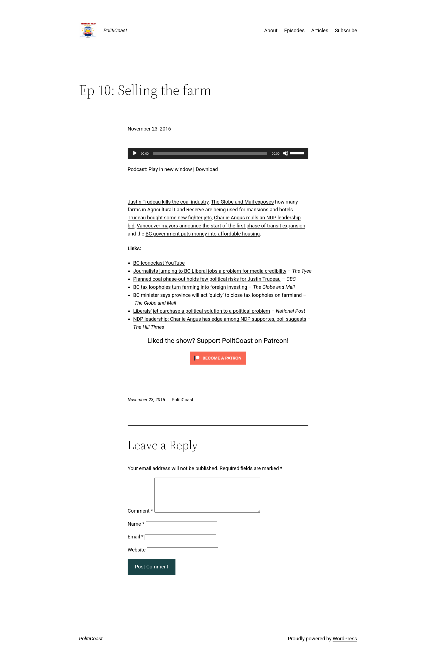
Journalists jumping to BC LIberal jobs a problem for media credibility (209, 271)
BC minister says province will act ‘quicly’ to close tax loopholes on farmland (217, 295)
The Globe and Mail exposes (242, 202)
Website (136, 556)
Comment (140, 517)
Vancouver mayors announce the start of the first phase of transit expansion (221, 226)
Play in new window (170, 169)
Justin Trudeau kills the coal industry (168, 202)
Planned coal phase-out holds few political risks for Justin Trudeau (207, 279)
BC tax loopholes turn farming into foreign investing (190, 287)
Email (135, 543)
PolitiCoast (115, 30)
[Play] (135, 153)
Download (207, 169)
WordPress (345, 645)
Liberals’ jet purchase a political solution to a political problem (201, 311)
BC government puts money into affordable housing (202, 234)
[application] (218, 153)
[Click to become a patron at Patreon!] (218, 365)
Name (136, 530)
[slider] (210, 153)
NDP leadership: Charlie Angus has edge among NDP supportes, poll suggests (219, 319)
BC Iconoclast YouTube (159, 263)
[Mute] (285, 153)
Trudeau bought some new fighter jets (170, 217)
